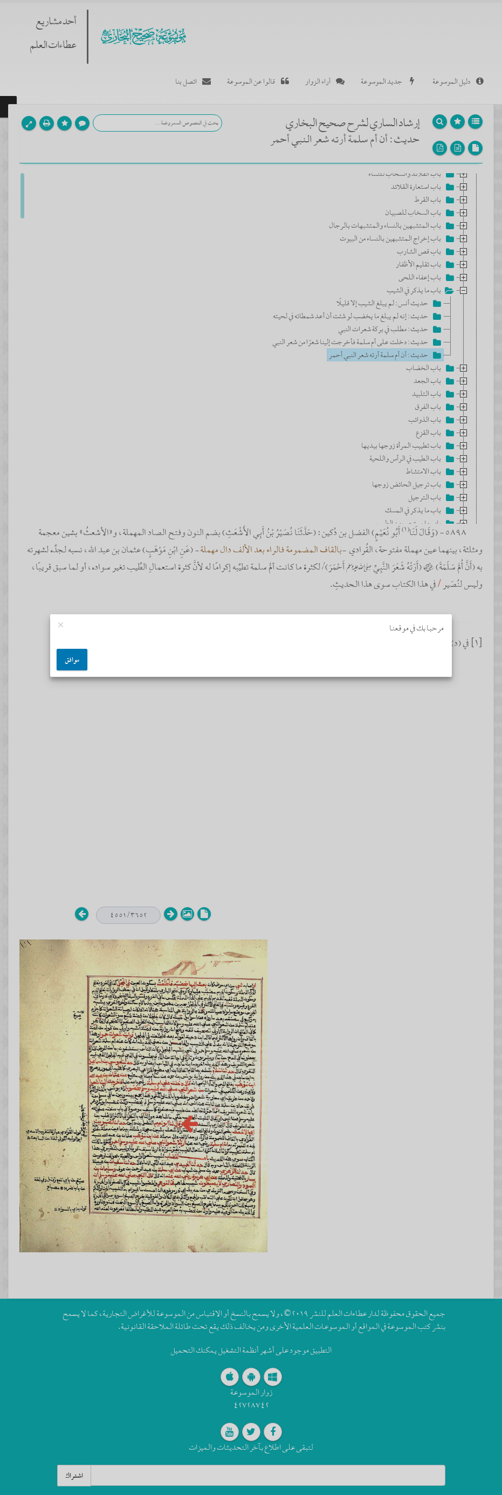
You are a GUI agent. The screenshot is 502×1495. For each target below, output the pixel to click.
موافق (72, 660)
